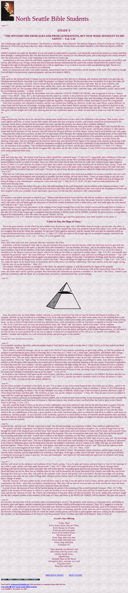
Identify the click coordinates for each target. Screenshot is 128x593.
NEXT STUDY (75, 575)
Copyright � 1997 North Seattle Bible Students (19, 587)
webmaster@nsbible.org (20, 584)
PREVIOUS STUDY (55, 575)
